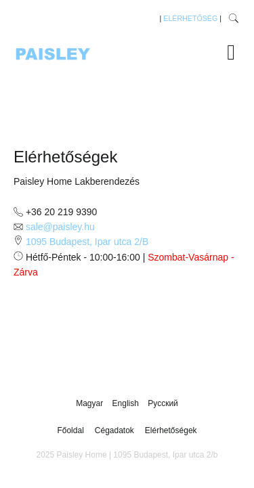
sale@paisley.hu (60, 226)
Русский (163, 403)
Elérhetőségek (171, 430)
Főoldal (70, 430)
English (127, 403)
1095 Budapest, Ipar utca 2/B (87, 241)
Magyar (90, 403)
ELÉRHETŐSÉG (190, 18)
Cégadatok (114, 430)
